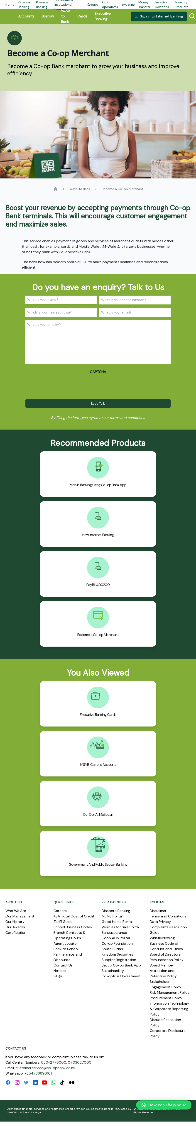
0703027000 (79, 1062)
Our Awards (15, 927)
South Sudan (112, 949)
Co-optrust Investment (121, 976)
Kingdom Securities (117, 954)
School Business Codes (73, 927)
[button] (163, 1105)
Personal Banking (24, 4)
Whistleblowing (162, 938)
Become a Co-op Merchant (122, 189)
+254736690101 (38, 1073)
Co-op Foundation (117, 943)
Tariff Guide (63, 921)
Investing (128, 4)
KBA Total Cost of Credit (74, 916)
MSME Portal (112, 916)
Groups (92, 4)
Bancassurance (114, 932)
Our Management (19, 916)
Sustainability (113, 970)
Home (9, 4)
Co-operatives (110, 4)
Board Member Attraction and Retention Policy (163, 971)
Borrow (48, 16)
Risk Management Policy (169, 992)
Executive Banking (103, 16)
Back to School (66, 949)
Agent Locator (66, 943)
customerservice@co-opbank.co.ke (45, 1067)
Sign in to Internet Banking (159, 16)
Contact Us (63, 965)
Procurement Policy (166, 998)
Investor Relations (162, 4)
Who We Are (15, 910)
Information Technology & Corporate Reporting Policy (169, 1009)
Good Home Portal (117, 921)
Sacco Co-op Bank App (121, 965)
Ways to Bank (65, 16)
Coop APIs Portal (116, 938)
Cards (82, 16)
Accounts (26, 16)
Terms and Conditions (168, 916)
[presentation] (59, 385)
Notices (60, 970)
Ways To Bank (79, 189)
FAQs (58, 976)
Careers (60, 910)
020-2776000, (54, 1062)
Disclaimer (158, 910)
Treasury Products (181, 4)
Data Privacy (160, 921)
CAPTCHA (98, 371)
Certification (15, 932)
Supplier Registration (119, 959)
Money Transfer (144, 4)
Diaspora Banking (116, 910)
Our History (14, 921)
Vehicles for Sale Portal (121, 927)
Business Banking (42, 4)
